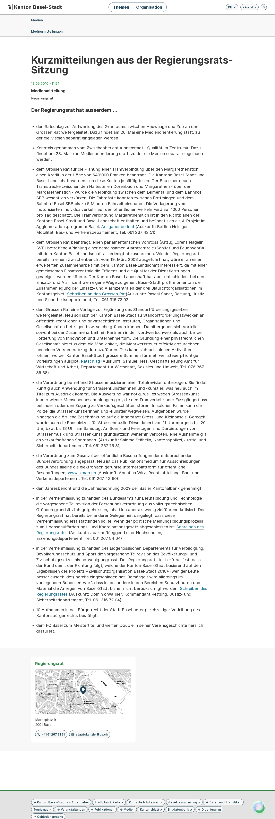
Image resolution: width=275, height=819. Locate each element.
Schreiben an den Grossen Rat (96, 293)
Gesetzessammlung (182, 802)
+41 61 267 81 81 (53, 734)
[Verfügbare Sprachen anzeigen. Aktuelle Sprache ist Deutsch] (232, 7)
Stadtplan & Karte (107, 802)
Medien (129, 809)
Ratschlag (90, 361)
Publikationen (104, 809)
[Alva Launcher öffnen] (259, 807)
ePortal (249, 8)
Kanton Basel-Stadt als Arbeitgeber (63, 802)
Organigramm (211, 809)
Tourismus (40, 809)
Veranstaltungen (73, 809)
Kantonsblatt (149, 809)
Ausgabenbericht (117, 226)
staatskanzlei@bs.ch (92, 734)
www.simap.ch (82, 472)
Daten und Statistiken (225, 802)
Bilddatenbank (178, 809)
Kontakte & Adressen (144, 802)
